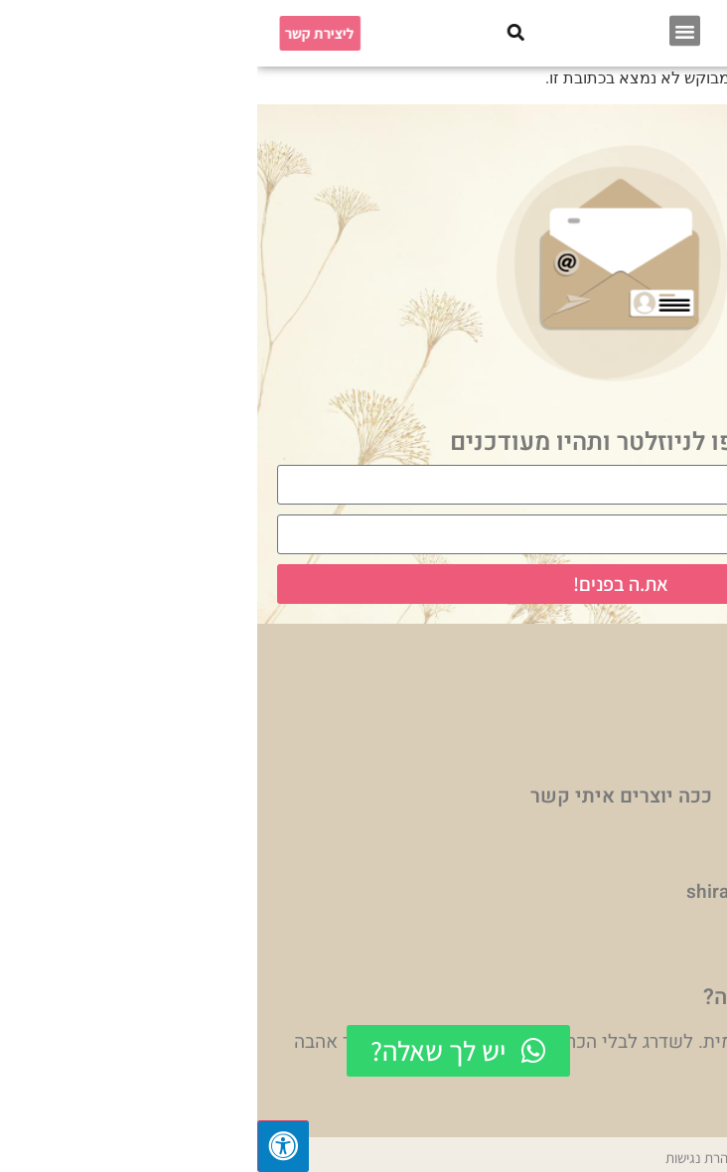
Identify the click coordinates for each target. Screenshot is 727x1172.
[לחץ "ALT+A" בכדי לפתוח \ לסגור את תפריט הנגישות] (26, 1146)
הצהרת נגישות (447, 1157)
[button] (428, 28)
